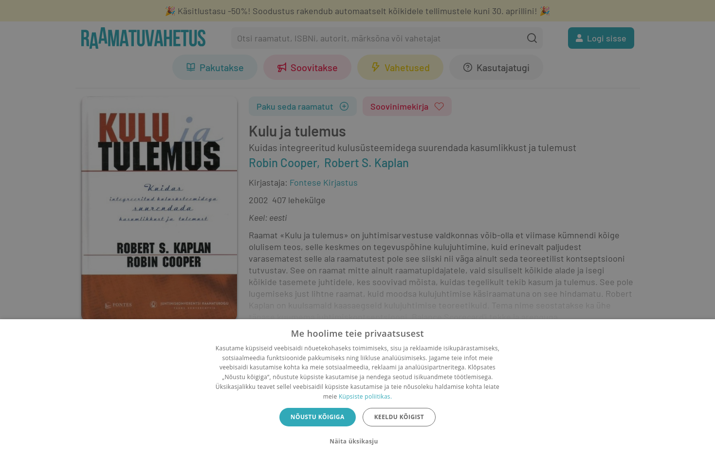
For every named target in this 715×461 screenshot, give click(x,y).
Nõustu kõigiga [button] (318, 417)
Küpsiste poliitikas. (365, 396)
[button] (357, 441)
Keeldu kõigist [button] (399, 417)
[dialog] (357, 390)
